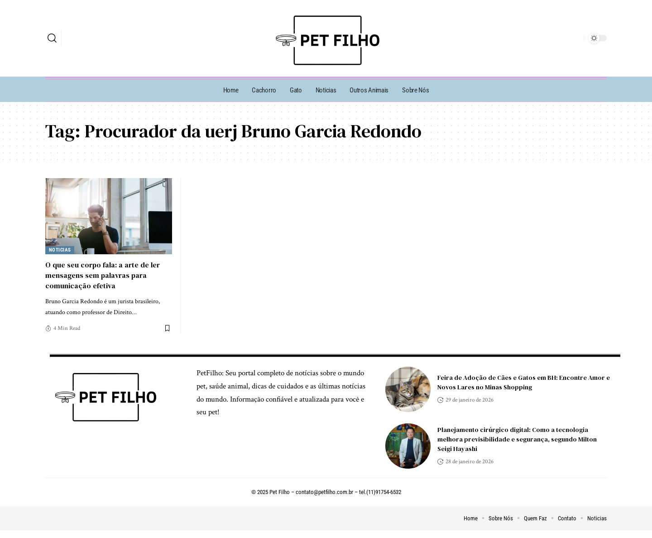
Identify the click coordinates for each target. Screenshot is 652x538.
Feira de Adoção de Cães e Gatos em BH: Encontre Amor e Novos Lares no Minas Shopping (523, 382)
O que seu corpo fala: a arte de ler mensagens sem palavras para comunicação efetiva (102, 275)
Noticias (60, 250)
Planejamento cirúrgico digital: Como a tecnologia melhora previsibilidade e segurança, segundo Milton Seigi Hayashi (517, 439)
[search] (52, 38)
